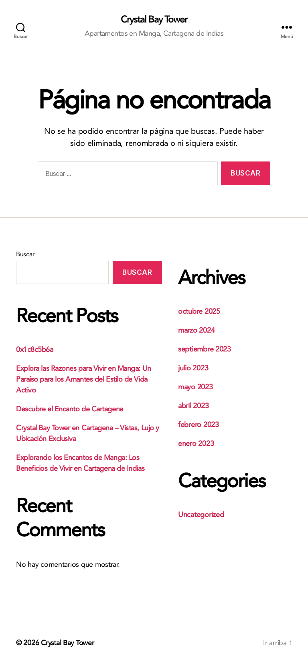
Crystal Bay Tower (153, 20)
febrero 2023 (198, 425)
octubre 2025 (199, 312)
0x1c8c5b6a (34, 350)
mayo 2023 (195, 387)
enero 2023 (196, 444)
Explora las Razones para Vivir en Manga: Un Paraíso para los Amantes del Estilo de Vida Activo (83, 380)
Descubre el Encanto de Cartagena (69, 410)
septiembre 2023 (204, 350)
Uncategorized (201, 515)
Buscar (25, 254)
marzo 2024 (196, 331)
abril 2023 (193, 406)
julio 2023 (193, 369)
